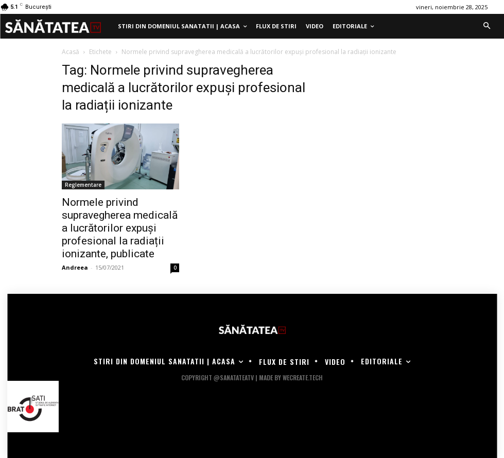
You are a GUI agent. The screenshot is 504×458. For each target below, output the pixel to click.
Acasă (70, 51)
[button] (486, 26)
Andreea (75, 267)
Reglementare (83, 184)
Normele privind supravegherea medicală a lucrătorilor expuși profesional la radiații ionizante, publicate (120, 228)
